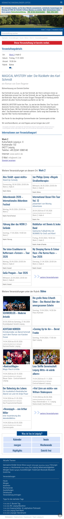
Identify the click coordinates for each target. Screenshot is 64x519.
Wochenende (16, 467)
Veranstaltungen (13, 38)
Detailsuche (7, 492)
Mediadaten (9, 517)
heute (43, 30)
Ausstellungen (25, 470)
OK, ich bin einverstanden (36, 12)
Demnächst (7, 465)
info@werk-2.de (15, 157)
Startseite (5, 38)
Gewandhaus (42, 465)
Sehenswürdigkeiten (46, 467)
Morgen (6, 470)
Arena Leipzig (24, 467)
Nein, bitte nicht (52, 12)
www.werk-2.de (16, 154)
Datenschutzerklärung (18, 12)
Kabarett (28, 465)
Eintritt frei (6, 472)
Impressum (27, 517)
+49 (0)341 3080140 (19, 150)
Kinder (14, 465)
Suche (21, 38)
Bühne (26, 38)
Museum (51, 470)
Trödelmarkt (36, 470)
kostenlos (6, 485)
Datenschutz (18, 517)
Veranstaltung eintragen (12, 495)
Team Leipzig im (38, 517)
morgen (48, 30)
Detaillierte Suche (57, 30)
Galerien (47, 465)
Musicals (44, 470)
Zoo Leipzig (33, 467)
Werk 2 (32, 38)
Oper (10, 467)
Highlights (17, 470)
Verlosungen (34, 465)
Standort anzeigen (8, 160)
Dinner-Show (21, 465)
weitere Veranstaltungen (46, 277)
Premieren (6, 467)
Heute (12, 470)
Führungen (53, 465)
